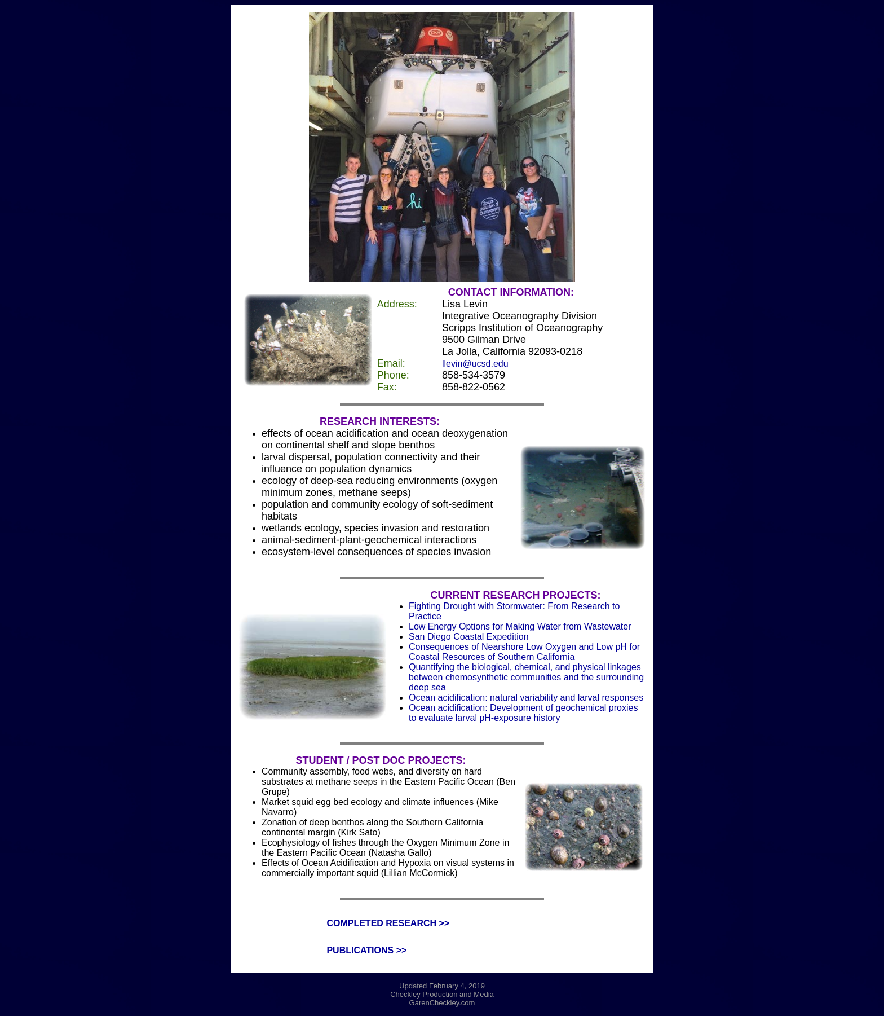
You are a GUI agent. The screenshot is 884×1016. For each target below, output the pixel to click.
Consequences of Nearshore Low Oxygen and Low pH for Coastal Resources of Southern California (524, 652)
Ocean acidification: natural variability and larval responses (526, 697)
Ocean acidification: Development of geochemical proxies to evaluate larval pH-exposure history (523, 713)
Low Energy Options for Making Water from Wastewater (520, 626)
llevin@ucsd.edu (475, 363)
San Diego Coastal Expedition (469, 636)
